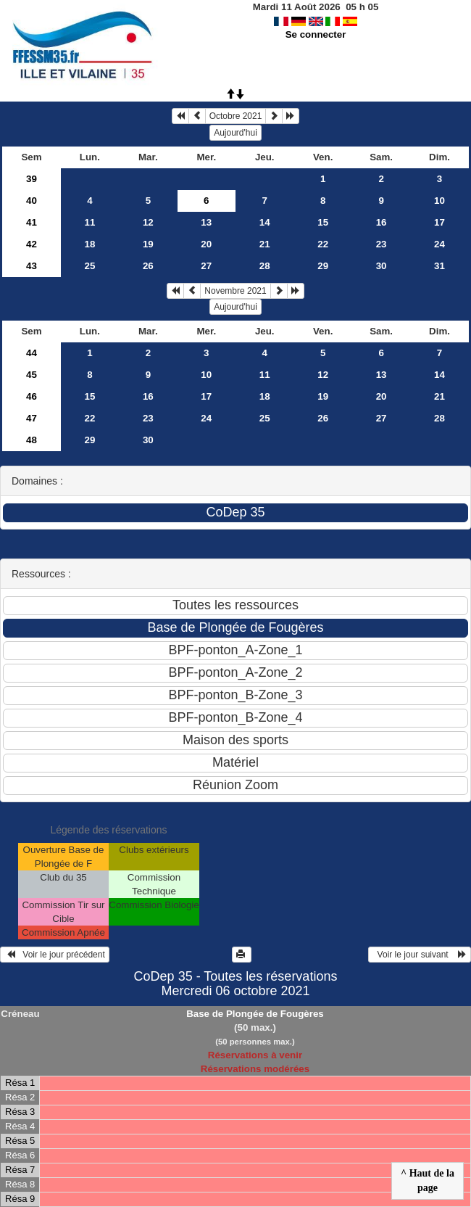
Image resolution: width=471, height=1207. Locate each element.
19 (148, 244)
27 (206, 265)
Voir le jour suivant (419, 954)
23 (381, 244)
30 (381, 265)
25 (89, 265)
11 (89, 222)
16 (381, 222)
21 (264, 244)
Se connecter (315, 34)
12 (148, 222)
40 (31, 200)
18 (89, 244)
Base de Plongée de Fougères (255, 1013)
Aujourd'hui (235, 133)
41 (31, 222)
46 (31, 396)
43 (31, 265)
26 (148, 265)
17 (439, 222)
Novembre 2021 (235, 291)
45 (31, 374)
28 (264, 265)
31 (439, 265)
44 (31, 352)
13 (206, 222)
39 (31, 178)
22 (322, 244)
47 (31, 418)
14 (264, 222)
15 (322, 222)
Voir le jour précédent (54, 954)
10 (439, 200)
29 (322, 265)
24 (439, 244)
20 (206, 244)
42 (31, 244)
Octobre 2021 (235, 116)
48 (31, 439)
